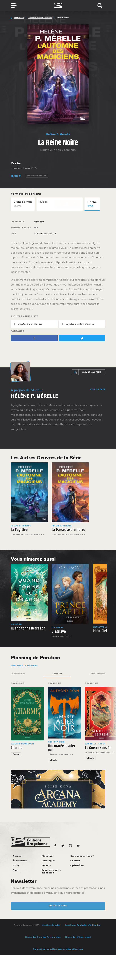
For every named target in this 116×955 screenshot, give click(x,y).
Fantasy (39, 221)
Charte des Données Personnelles (42, 937)
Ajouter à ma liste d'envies (76, 324)
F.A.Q (16, 865)
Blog (15, 870)
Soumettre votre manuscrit (51, 871)
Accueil (17, 855)
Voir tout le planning (24, 665)
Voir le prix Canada (36, 176)
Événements (20, 860)
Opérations (77, 865)
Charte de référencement (78, 937)
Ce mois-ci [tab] (57, 673)
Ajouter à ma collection (26, 324)
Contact (75, 860)
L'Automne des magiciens (40, 18)
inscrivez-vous (58, 905)
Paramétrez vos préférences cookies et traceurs (58, 949)
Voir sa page (97, 389)
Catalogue (19, 18)
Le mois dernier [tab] (18, 673)
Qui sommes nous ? (82, 855)
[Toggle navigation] (15, 5)
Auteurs (46, 865)
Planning (47, 855)
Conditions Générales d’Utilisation (82, 925)
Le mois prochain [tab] (97, 673)
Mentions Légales (51, 925)
